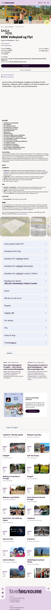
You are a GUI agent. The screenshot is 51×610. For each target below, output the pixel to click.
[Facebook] (2, 589)
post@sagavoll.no (8, 45)
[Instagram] (2, 592)
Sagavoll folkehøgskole (9, 26)
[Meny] (48, 3)
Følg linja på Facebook (7, 74)
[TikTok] (2, 596)
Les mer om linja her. (22, 214)
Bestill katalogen (32, 411)
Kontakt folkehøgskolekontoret (17, 607)
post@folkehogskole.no (16, 600)
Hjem (2, 26)
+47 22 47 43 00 (14, 598)
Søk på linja (25, 65)
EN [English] (42, 2)
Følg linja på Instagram (7, 77)
